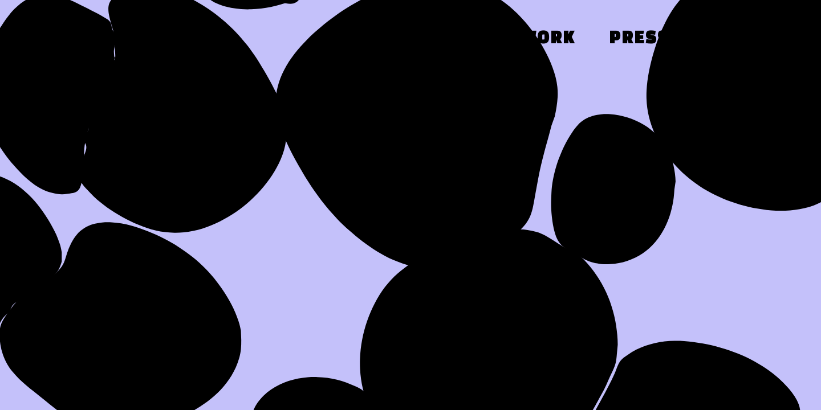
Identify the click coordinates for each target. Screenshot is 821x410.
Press (639, 39)
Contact (745, 39)
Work (548, 39)
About (456, 39)
